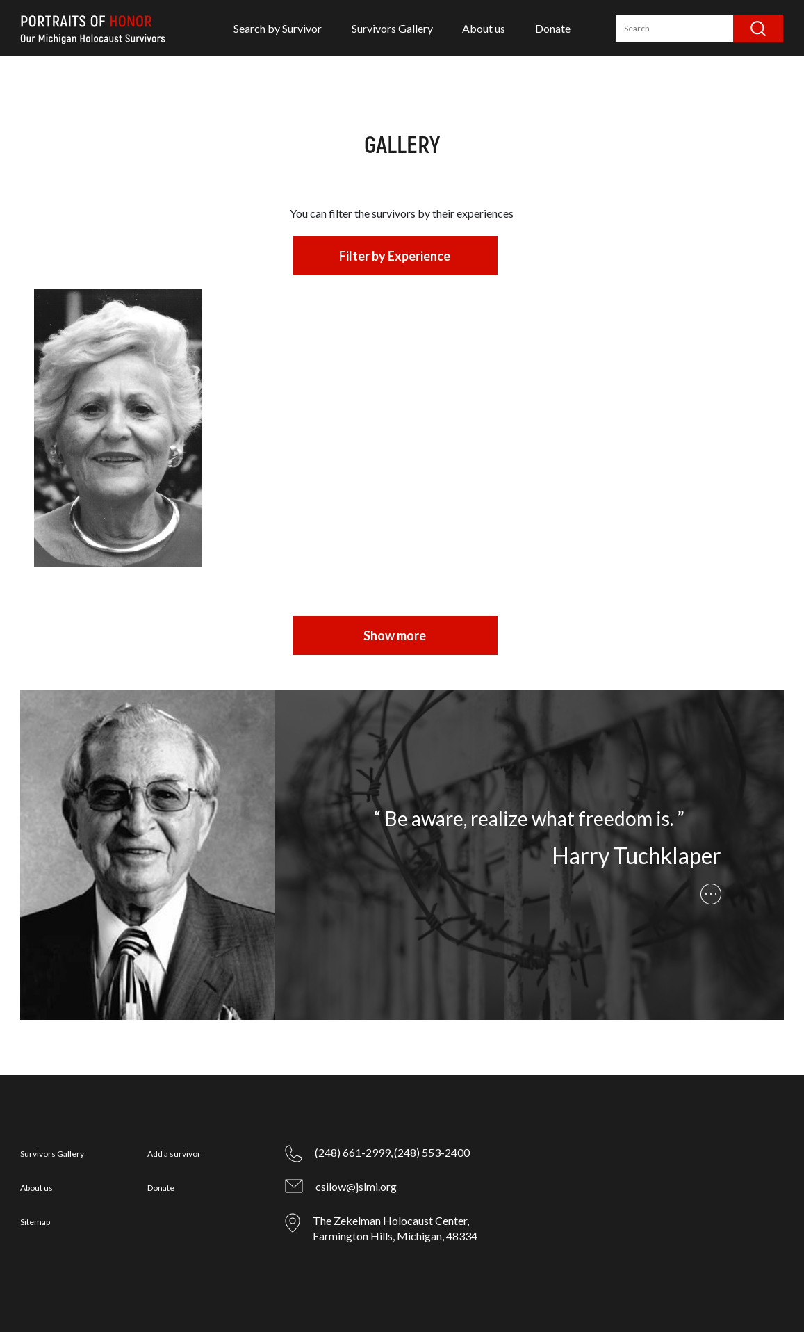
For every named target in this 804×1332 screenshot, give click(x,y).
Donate (553, 28)
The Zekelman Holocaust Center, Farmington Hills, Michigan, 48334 (395, 1228)
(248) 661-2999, (354, 1152)
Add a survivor (174, 1153)
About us (483, 28)
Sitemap (35, 1222)
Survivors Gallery (392, 28)
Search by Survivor (277, 28)
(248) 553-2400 (432, 1152)
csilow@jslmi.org (356, 1186)
